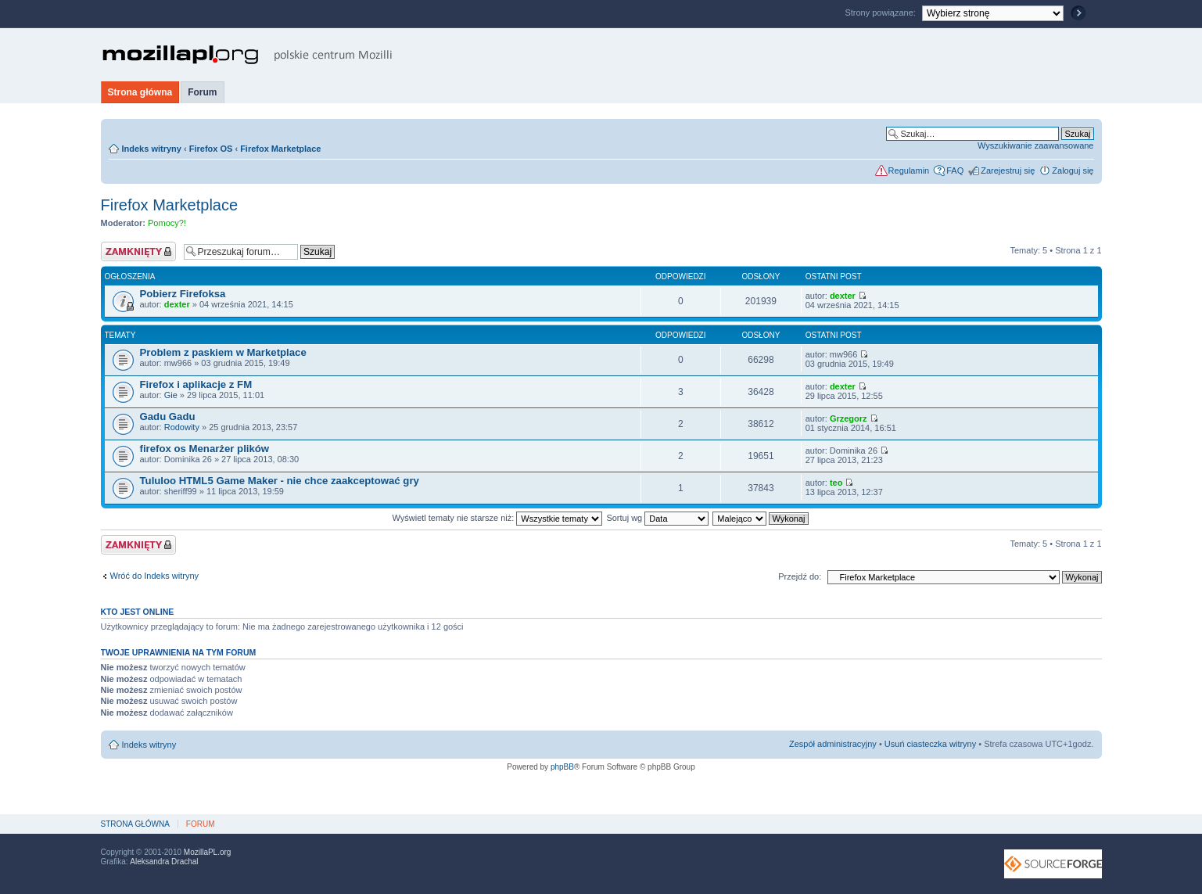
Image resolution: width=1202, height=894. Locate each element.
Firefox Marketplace (280, 148)
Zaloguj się (1072, 170)
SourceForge (1053, 863)
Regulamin (909, 170)
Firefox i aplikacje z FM (196, 384)
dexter (177, 304)
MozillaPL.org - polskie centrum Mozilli (247, 54)
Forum (202, 92)
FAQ (954, 170)
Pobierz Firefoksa (183, 294)
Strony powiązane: (881, 12)
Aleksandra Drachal (164, 861)
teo (836, 482)
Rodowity (181, 427)
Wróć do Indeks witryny (154, 575)
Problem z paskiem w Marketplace (223, 352)
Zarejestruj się (1008, 170)
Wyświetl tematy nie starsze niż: (497, 517)
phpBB (562, 767)
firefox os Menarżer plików (205, 448)
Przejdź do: (799, 576)
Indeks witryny (151, 148)
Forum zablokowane (138, 251)
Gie (171, 395)
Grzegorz (848, 418)
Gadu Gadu (168, 416)
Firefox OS (211, 148)
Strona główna (140, 92)
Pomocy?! (167, 223)
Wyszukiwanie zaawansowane (1035, 145)
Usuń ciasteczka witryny (930, 744)
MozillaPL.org (207, 852)
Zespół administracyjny (833, 744)
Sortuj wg (657, 517)
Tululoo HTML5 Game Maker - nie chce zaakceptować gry (279, 480)
